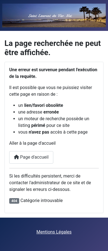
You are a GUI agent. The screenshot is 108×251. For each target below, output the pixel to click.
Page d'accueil (31, 157)
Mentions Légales (53, 232)
